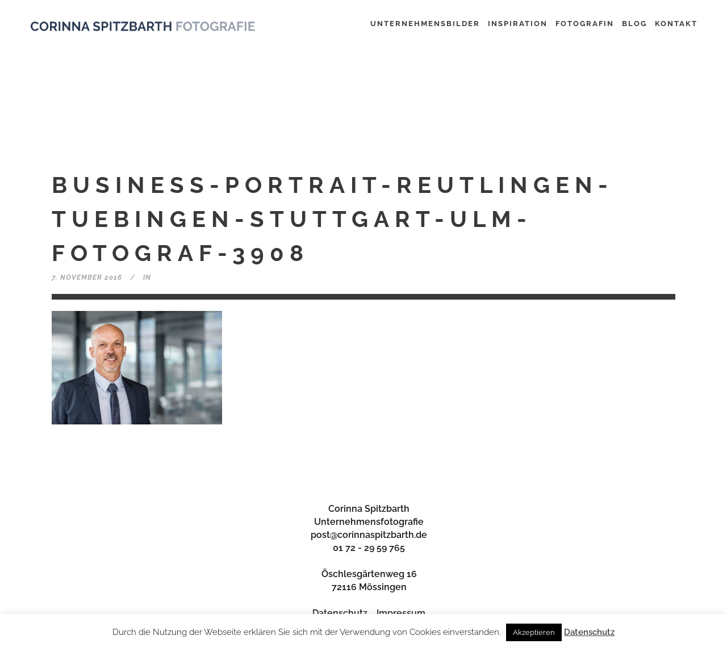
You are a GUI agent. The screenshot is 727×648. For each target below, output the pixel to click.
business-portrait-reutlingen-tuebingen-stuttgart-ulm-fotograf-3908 (332, 218)
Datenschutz (339, 613)
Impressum (401, 613)
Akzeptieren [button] (534, 632)
